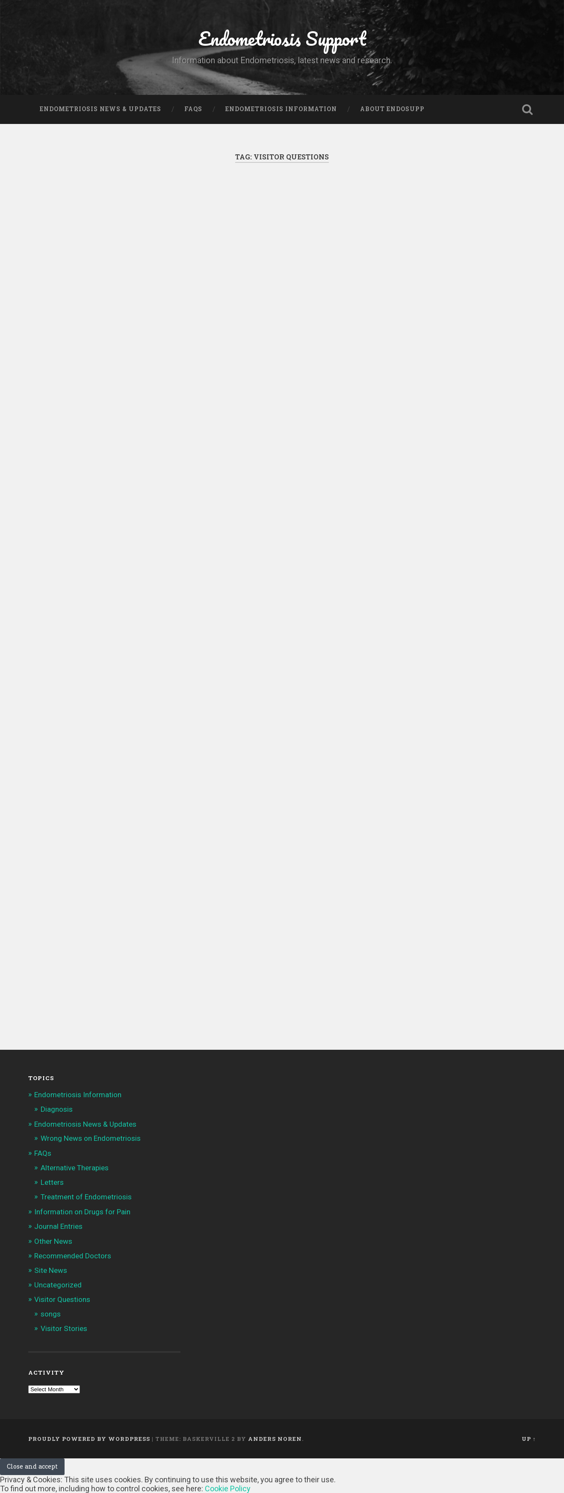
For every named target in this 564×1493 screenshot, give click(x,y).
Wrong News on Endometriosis (91, 1138)
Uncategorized (58, 1285)
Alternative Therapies (75, 1167)
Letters (52, 1182)
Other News (53, 1241)
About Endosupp (392, 109)
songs (51, 1314)
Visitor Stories (64, 1328)
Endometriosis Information (281, 109)
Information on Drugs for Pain (82, 1211)
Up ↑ (529, 1438)
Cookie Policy (228, 1488)
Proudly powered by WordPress (89, 1438)
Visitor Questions (62, 1299)
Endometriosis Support (282, 38)
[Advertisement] (281, 274)
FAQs (193, 109)
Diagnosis (57, 1109)
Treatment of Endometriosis (86, 1197)
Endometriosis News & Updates (100, 109)
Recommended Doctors (72, 1256)
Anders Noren (275, 1438)
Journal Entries (58, 1226)
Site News (50, 1270)
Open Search (527, 109)
